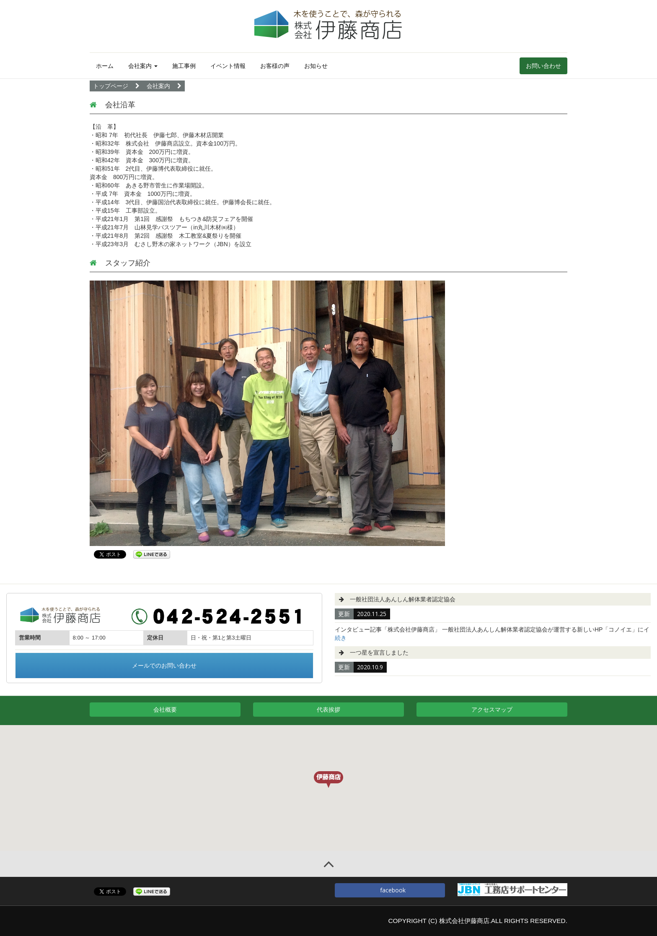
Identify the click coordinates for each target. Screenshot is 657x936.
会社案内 (143, 65)
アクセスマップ (491, 709)
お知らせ (316, 65)
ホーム (105, 65)
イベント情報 (228, 65)
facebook (390, 890)
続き (341, 637)
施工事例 (184, 65)
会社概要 (165, 709)
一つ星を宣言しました (379, 652)
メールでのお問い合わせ (164, 665)
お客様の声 (275, 65)
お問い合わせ (543, 65)
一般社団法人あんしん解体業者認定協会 (402, 599)
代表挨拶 (328, 709)
